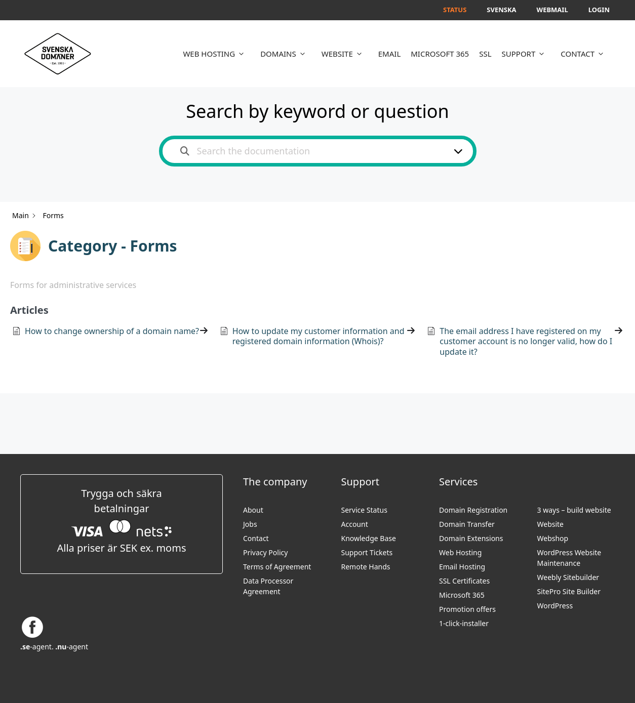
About (253, 510)
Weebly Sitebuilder (568, 577)
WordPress (555, 605)
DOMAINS (285, 53)
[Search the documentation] (184, 151)
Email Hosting (462, 566)
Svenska (501, 9)
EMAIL (389, 54)
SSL (485, 54)
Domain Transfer (467, 524)
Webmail (552, 9)
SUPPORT (526, 53)
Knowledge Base (368, 538)
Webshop (553, 538)
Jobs (250, 524)
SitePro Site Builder (569, 591)
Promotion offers (467, 609)
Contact (256, 538)
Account (354, 524)
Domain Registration (473, 510)
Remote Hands (365, 566)
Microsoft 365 (462, 595)
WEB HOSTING (216, 53)
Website (550, 524)
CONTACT (585, 53)
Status (454, 9)
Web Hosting (460, 552)
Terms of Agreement (277, 566)
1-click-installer (464, 623)
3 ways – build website (574, 510)
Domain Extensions (471, 538)
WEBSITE (345, 53)
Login (599, 9)
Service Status (364, 510)
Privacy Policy (265, 552)
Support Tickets (367, 552)
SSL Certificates (464, 581)
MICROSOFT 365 (440, 54)
